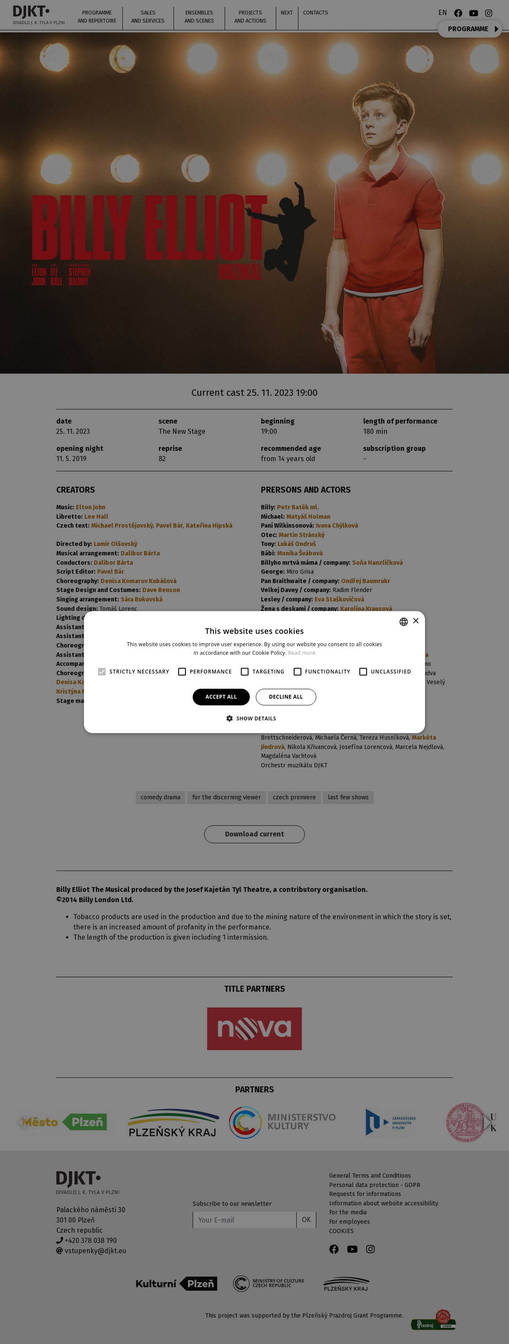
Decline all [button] (286, 696)
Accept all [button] (221, 696)
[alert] (254, 672)
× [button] (415, 621)
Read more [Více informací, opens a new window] (301, 652)
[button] (254, 718)
